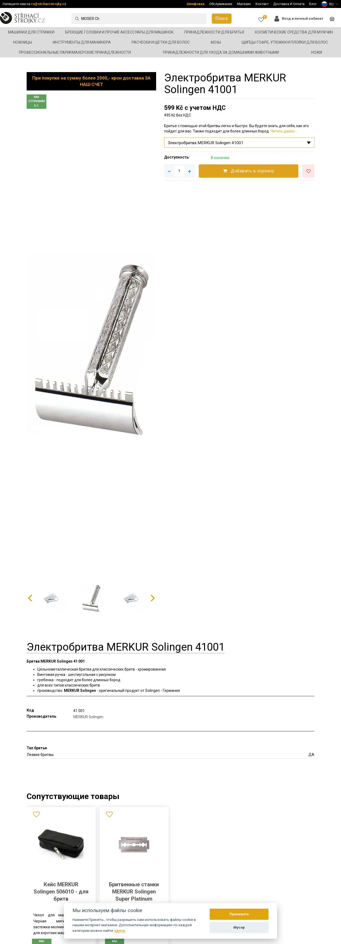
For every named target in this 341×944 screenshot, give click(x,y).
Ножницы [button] (22, 42)
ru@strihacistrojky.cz (48, 4)
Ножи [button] (316, 52)
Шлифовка (195, 4)
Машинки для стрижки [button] (31, 32)
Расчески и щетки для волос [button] (161, 42)
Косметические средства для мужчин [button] (294, 32)
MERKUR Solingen (88, 717)
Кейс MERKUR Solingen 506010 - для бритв (61, 891)
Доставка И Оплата (289, 4)
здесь (119, 930)
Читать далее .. (283, 131)
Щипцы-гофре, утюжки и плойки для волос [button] (285, 42)
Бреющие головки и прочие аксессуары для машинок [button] (119, 32)
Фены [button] (215, 42)
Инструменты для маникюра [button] (82, 42)
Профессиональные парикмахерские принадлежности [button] (75, 52)
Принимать (239, 914)
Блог (313, 4)
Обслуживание (220, 4)
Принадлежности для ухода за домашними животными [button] (221, 52)
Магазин (244, 4)
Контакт (262, 4)
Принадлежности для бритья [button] (214, 32)
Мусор (239, 927)
